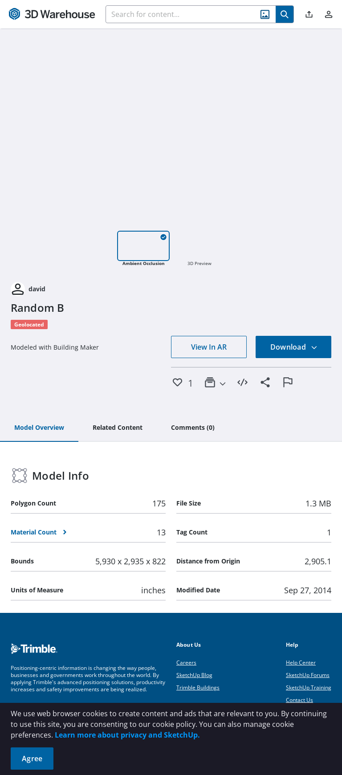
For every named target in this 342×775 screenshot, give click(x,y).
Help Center (301, 662)
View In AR (209, 347)
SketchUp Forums (308, 675)
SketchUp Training (308, 687)
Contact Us (299, 700)
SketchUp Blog (194, 675)
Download (294, 347)
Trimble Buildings (198, 687)
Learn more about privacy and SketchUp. (127, 735)
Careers (186, 662)
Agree (32, 758)
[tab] (39, 428)
